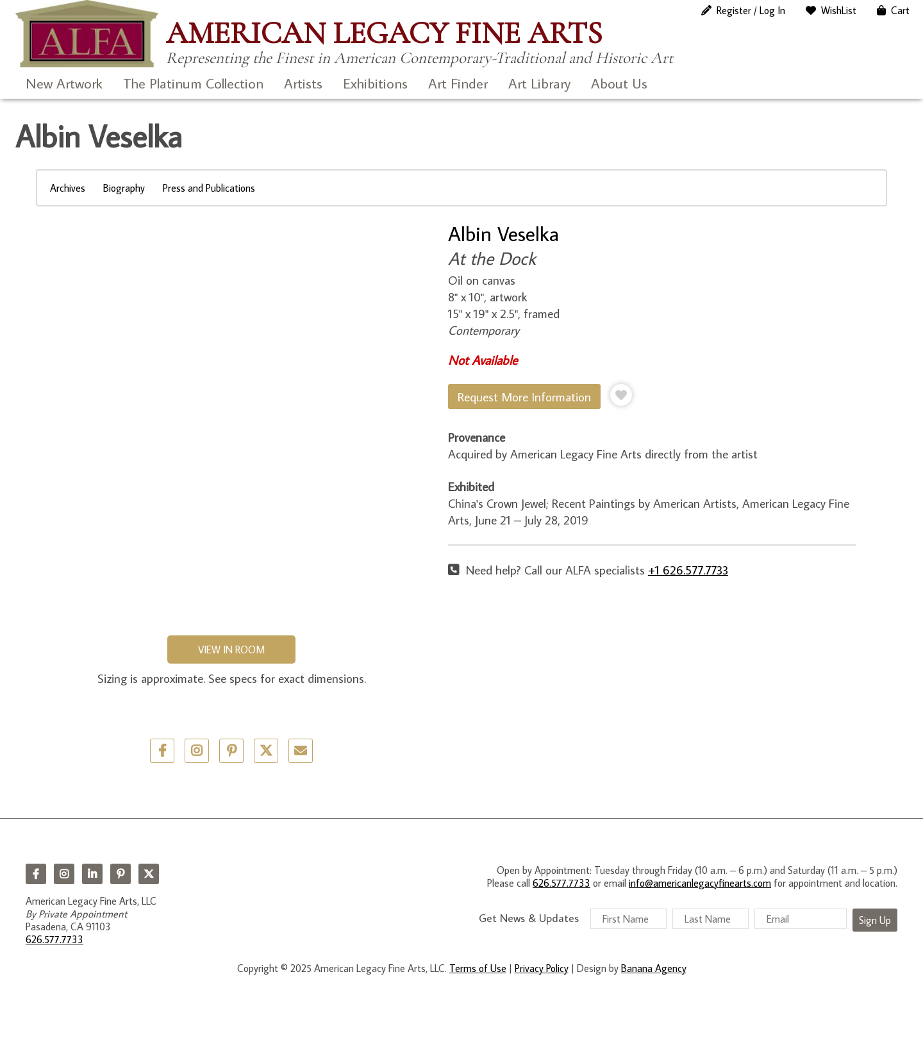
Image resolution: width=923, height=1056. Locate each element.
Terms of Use (477, 968)
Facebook (36, 874)
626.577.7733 (54, 939)
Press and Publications (209, 187)
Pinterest (120, 874)
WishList (838, 10)
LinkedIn (92, 874)
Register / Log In (751, 10)
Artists (303, 83)
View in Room (231, 649)
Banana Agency (653, 968)
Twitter (266, 751)
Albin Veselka (503, 233)
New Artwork (64, 83)
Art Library (539, 83)
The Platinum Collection (193, 83)
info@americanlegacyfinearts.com (700, 882)
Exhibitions (375, 83)
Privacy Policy (542, 968)
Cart (900, 10)
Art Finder (458, 83)
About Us (619, 83)
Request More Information (524, 397)
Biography (124, 187)
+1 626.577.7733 (688, 570)
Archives (67, 187)
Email (300, 751)
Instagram (64, 874)
